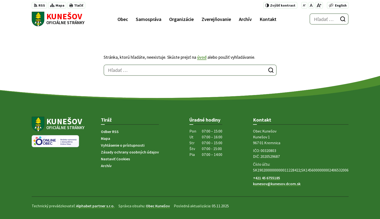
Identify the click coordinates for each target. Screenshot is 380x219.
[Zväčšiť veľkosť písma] (319, 5)
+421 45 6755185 (266, 177)
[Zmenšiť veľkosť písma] (304, 5)
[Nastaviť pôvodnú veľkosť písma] (311, 5)
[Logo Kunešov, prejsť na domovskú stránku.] (58, 19)
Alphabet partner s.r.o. (95, 205)
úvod (201, 57)
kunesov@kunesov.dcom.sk (277, 183)
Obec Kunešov (158, 205)
